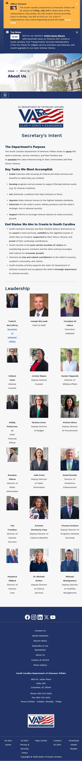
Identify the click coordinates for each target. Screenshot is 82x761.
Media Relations (40, 636)
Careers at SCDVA (40, 660)
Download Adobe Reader (74, 744)
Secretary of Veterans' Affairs (12, 335)
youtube (50, 615)
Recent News (40, 641)
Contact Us (40, 630)
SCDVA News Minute (54, 36)
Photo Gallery (40, 665)
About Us (40, 655)
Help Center (41, 740)
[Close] (76, 4)
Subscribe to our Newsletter (40, 648)
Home (11, 71)
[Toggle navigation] (5, 95)
